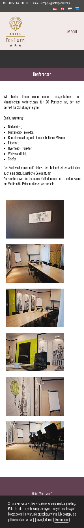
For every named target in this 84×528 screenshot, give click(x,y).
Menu (72, 31)
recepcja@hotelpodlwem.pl (56, 3)
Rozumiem (61, 519)
